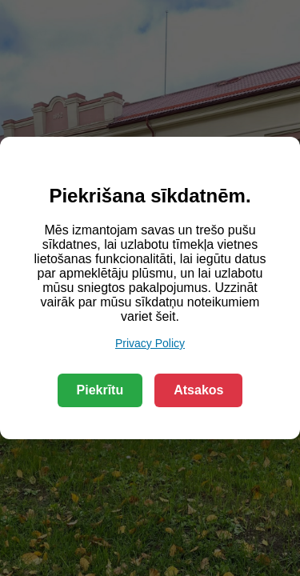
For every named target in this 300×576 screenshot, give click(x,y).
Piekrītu (100, 390)
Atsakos (198, 390)
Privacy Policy (150, 343)
